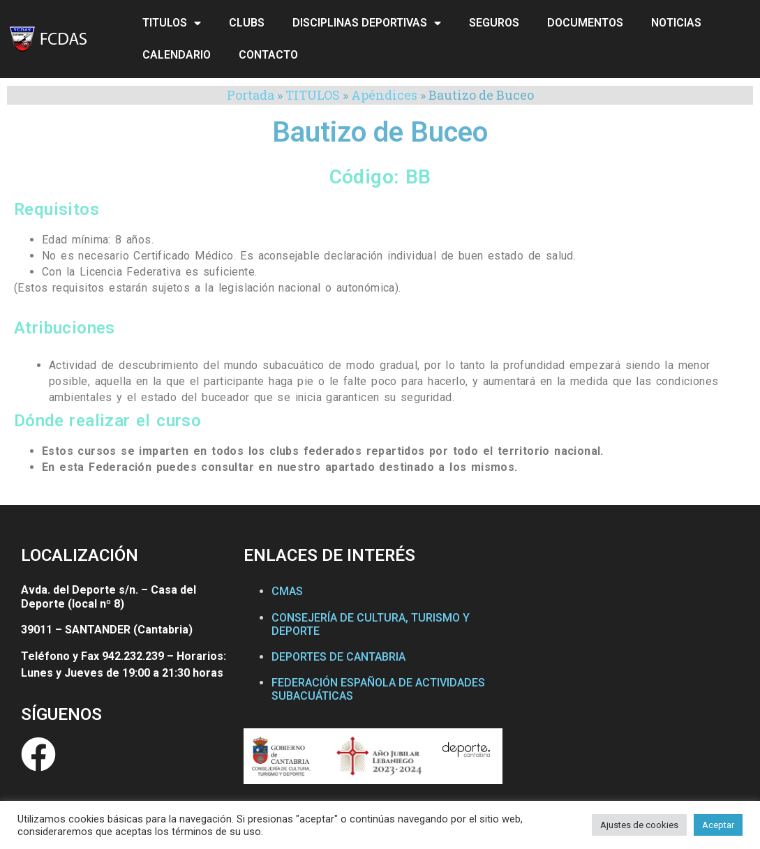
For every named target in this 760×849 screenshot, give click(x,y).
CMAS (287, 591)
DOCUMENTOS (585, 22)
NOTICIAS (676, 22)
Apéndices (384, 95)
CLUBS (246, 22)
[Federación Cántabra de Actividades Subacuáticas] (626, 673)
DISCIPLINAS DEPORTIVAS (366, 23)
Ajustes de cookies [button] (639, 825)
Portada (250, 95)
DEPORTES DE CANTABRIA (338, 656)
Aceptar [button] (718, 825)
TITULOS (171, 23)
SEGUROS (494, 22)
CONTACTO (268, 54)
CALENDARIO (176, 54)
